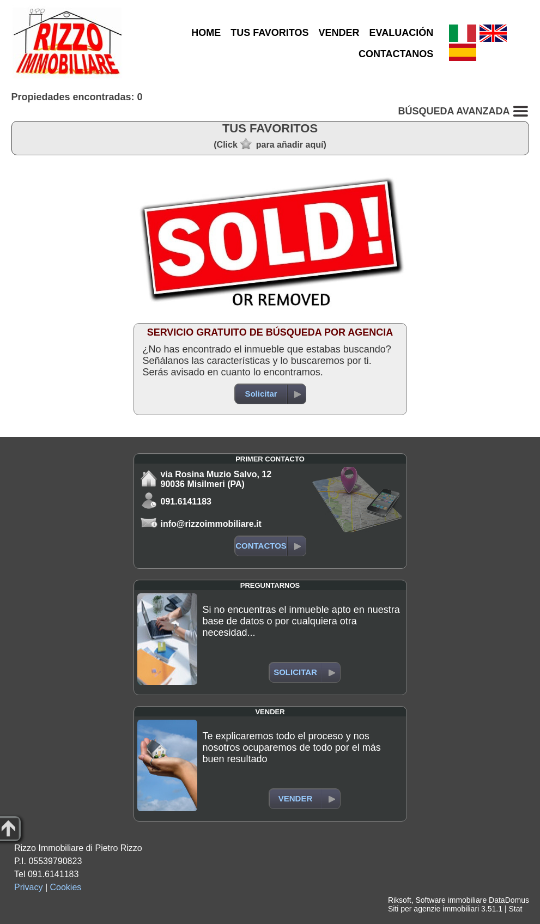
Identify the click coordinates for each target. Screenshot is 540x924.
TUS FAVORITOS (269, 32)
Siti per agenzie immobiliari (433, 908)
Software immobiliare (451, 900)
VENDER (339, 32)
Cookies (66, 887)
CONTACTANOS (396, 53)
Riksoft (399, 900)
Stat (515, 908)
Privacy (28, 887)
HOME (206, 32)
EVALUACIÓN (401, 32)
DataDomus (509, 900)
